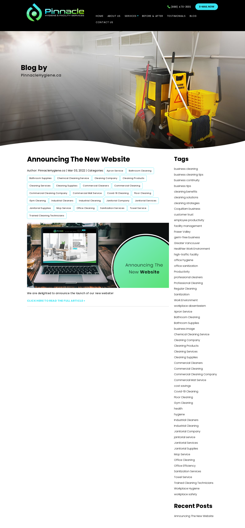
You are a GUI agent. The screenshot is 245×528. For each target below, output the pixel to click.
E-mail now (206, 6)
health (178, 409)
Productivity (182, 272)
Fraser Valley (182, 232)
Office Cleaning (86, 208)
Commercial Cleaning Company (48, 193)
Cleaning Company (106, 178)
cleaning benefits (185, 192)
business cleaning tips (188, 175)
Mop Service (63, 208)
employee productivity (189, 220)
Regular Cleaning (185, 289)
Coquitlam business (187, 209)
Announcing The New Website (78, 159)
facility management (188, 226)
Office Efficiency (185, 466)
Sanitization (182, 294)
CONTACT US (104, 22)
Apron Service (115, 170)
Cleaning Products (133, 178)
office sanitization (186, 266)
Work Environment (186, 300)
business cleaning (186, 169)
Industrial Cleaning (90, 200)
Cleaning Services (40, 185)
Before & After (152, 16)
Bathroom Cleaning (140, 170)
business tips (182, 186)
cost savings (182, 386)
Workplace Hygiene (187, 488)
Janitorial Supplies (40, 208)
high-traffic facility (186, 254)
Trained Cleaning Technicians (46, 215)
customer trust (183, 215)
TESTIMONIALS (176, 16)
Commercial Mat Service (87, 193)
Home (99, 16)
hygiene (179, 414)
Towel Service (138, 208)
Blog (193, 16)
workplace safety (185, 494)
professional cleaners (188, 277)
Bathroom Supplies (40, 178)
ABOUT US (114, 16)
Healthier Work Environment (192, 249)
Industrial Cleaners (62, 200)
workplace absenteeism (190, 306)
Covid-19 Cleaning (118, 193)
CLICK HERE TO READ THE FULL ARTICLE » (56, 301)
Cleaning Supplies (66, 185)
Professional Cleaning (188, 283)
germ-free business (187, 237)
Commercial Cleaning (127, 185)
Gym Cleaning (37, 200)
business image (184, 329)
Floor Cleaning (142, 193)
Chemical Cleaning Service (73, 178)
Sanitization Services (112, 208)
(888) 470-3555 (181, 6)
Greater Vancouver (187, 243)
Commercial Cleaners (96, 185)
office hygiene (183, 260)
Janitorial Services (146, 200)
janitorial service (184, 437)
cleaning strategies (187, 203)
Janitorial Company (117, 200)
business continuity (187, 180)
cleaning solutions (186, 197)
